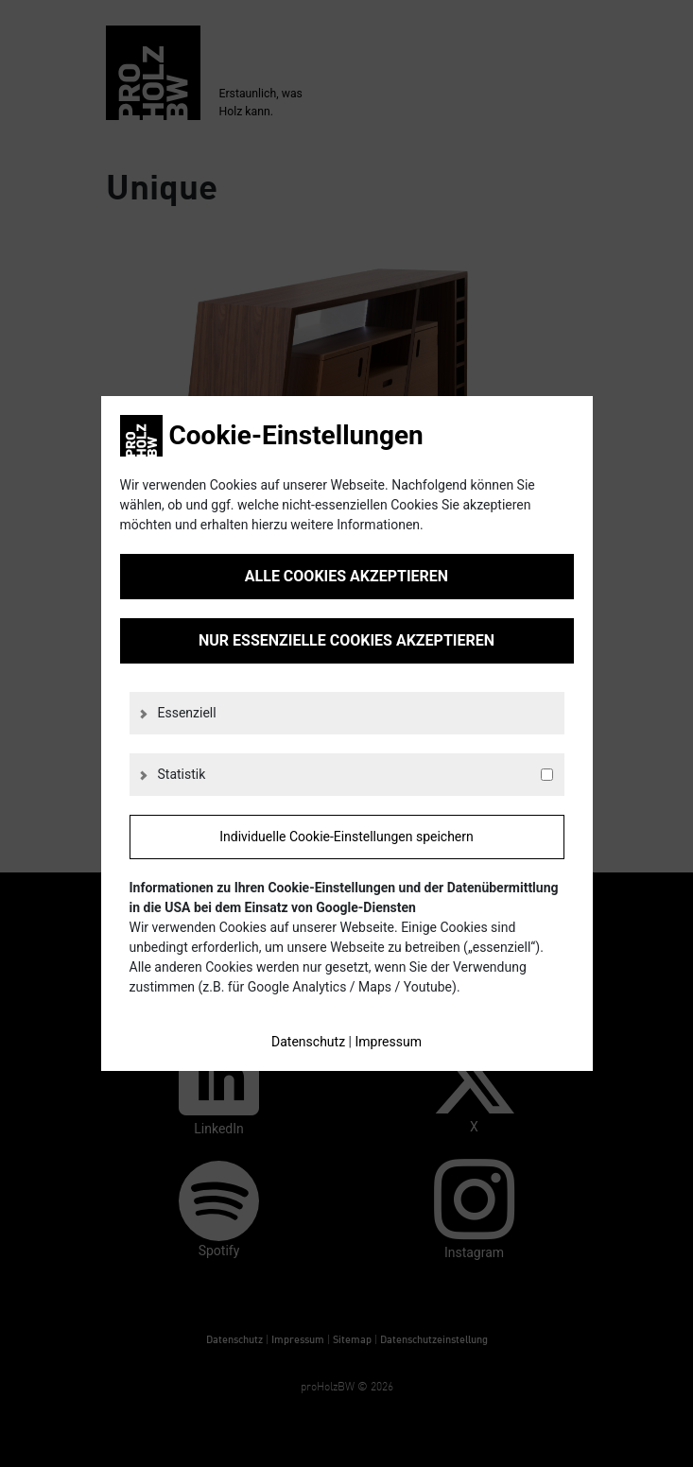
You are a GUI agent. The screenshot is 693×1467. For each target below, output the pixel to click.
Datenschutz (308, 1041)
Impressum (388, 1041)
